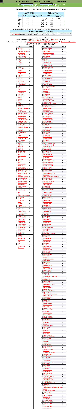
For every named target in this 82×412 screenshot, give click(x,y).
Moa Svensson (47, 300)
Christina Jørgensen (48, 114)
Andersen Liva (47, 73)
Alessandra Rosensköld (49, 49)
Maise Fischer (46, 260)
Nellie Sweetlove (47, 319)
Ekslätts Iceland (22, 84)
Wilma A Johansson (48, 401)
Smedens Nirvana (22, 216)
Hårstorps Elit (21, 130)
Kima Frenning (47, 224)
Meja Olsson (46, 286)
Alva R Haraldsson (48, 64)
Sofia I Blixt (46, 368)
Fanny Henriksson (47, 146)
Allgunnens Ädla (22, 56)
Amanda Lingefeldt (48, 67)
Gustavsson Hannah (48, 164)
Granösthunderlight (22, 122)
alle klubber (55, 39)
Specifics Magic (21, 217)
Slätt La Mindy (21, 214)
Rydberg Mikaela (47, 347)
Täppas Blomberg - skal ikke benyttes (52, 387)
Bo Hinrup (45, 91)
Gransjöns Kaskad (22, 113)
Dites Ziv (20, 78)
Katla (19, 133)
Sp (50, 40)
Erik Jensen (46, 140)
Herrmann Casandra (48, 171)
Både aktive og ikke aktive (51, 42)
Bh (30, 40)
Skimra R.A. (21, 208)
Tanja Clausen (46, 374)
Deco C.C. (20, 75)
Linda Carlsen (46, 235)
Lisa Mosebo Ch (22, 151)
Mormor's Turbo (21, 164)
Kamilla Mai (46, 219)
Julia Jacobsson (47, 208)
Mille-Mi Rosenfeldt (48, 295)
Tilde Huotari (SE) (47, 378)
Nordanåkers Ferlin (22, 191)
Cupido (19, 73)
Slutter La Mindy (22, 211)
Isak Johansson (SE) (48, 181)
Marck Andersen (47, 271)
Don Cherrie (21, 81)
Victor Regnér (46, 397)
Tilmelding (32, 6)
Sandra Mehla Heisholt (49, 352)
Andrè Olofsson (47, 75)
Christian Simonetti (48, 113)
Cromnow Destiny (47, 118)
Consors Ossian (22, 72)
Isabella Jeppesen (47, 178)
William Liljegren (47, 398)
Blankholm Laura (47, 87)
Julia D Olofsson (47, 206)
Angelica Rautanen (48, 78)
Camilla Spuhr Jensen (48, 100)
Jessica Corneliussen (48, 189)
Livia (19, 154)
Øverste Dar (21, 248)
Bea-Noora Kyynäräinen (49, 86)
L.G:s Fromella (21, 140)
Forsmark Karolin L (48, 156)
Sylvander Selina (47, 373)
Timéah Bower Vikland (48, 379)
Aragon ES (20, 64)
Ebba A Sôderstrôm (48, 122)
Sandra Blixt (46, 351)
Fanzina (20, 99)
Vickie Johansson (47, 395)
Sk (47, 40)
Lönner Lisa (46, 257)
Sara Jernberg (46, 355)
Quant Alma (46, 343)
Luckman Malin (47, 251)
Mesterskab (51, 6)
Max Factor (20, 159)
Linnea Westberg (47, 238)
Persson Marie (47, 340)
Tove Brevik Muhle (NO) (49, 382)
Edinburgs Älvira (22, 83)
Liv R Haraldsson (47, 246)
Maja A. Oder (46, 263)
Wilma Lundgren (47, 408)
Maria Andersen (47, 273)
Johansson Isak (47, 191)
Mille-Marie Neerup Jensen (50, 294)
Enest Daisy (21, 92)
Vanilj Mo (20, 236)
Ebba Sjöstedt (46, 126)
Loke (19, 157)
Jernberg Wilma (47, 187)
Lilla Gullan (20, 146)
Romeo (19, 202)
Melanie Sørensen (47, 287)
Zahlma (19, 244)
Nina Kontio (46, 322)
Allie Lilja (45, 59)
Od (40, 40)
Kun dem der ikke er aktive (68, 42)
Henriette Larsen (47, 170)
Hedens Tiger (21, 126)
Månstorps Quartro (22, 178)
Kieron (19, 135)
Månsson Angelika (47, 308)
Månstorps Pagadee (23, 176)
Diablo (19, 76)
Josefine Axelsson (47, 202)
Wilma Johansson (47, 406)
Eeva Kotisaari (47, 129)
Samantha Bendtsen (48, 349)
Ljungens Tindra (22, 156)
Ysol (19, 243)
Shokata (20, 205)
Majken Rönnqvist (47, 265)
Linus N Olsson (47, 240)
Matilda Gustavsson (48, 282)
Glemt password (60, 4)
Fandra (19, 97)
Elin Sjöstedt (46, 130)
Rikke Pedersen (47, 344)
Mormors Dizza (21, 167)
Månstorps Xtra (21, 184)
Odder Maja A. (47, 327)
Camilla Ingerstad (47, 99)
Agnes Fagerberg (47, 48)
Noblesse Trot (21, 189)
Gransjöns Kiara (22, 114)
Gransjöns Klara (22, 116)
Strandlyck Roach (22, 227)
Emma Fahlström (47, 137)
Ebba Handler (46, 124)
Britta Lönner (46, 95)
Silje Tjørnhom (47, 363)
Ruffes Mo (20, 203)
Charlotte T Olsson (48, 111)
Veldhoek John (21, 238)
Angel (19, 61)
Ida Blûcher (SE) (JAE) (49, 173)
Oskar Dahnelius (47, 335)
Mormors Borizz (22, 165)
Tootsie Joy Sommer (48, 381)
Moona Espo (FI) (47, 303)
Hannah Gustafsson (48, 167)
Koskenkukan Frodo (23, 137)
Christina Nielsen (47, 116)
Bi (33, 40)
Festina (19, 100)
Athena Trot (21, 67)
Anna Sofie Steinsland (48, 80)
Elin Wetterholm (47, 132)
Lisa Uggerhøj (46, 244)
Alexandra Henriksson (48, 54)
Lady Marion (21, 141)
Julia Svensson (47, 210)
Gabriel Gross (21, 106)
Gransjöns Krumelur (23, 119)
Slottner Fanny (47, 366)
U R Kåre (20, 235)
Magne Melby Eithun (48, 259)
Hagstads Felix (21, 124)
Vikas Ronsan (21, 240)
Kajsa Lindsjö (46, 216)
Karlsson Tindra (47, 221)
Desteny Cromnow (48, 119)
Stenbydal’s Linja (22, 222)
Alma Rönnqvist (47, 62)
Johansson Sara (47, 195)
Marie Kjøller (46, 275)
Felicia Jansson (47, 151)
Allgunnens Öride (22, 57)
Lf (45, 40)
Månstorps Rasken (22, 181)
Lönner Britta (46, 255)
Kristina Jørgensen (48, 227)
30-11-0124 (20, 48)
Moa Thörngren (47, 301)
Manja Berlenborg (47, 270)
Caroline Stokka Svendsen (49, 103)
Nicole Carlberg (47, 320)
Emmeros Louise (22, 91)
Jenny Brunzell (47, 184)
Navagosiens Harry (22, 186)
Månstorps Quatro (22, 179)
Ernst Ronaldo (21, 95)
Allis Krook (46, 61)
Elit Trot (20, 87)
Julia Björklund (47, 203)
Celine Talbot (46, 110)
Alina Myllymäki (47, 57)
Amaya (19, 59)
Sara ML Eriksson (47, 359)
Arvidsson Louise (47, 84)
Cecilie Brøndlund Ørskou (49, 106)
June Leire (46, 214)
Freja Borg (46, 157)
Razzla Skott (21, 197)
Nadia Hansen (46, 311)
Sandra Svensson (47, 354)
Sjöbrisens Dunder (22, 206)
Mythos (19, 175)
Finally (19, 102)
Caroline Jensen (47, 102)
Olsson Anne (46, 328)
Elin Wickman (46, 133)
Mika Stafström (47, 292)
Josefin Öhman (47, 200)
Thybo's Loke (21, 232)
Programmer (38, 6)
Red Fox (20, 198)
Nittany (45, 324)
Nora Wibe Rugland (48, 325)
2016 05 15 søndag (15, 34)
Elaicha (19, 86)
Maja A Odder (46, 262)
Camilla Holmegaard (48, 97)
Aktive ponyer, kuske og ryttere (35, 42)
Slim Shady (20, 210)
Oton (19, 192)
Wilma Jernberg (47, 405)
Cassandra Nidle (47, 105)
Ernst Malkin (21, 94)
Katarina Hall (46, 222)
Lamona (20, 143)
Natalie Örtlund (47, 314)
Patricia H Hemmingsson (49, 336)
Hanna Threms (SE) (48, 165)
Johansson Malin (47, 192)
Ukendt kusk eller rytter (49, 390)
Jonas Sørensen (47, 197)
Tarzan (19, 230)
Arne (19, 65)
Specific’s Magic (22, 219)
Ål (28, 40)
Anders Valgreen (47, 70)
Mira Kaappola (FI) (48, 297)
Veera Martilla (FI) (47, 392)
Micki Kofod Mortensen (49, 290)
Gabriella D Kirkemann (49, 160)
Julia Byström (46, 205)
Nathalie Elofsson (47, 316)
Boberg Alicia (46, 92)
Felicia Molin (46, 152)
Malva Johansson (47, 268)
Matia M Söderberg (48, 281)
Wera (19, 241)
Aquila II (20, 62)
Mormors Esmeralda (23, 168)
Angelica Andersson (48, 76)
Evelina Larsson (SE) (48, 145)
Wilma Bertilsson (47, 403)
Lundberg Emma (47, 254)
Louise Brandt (46, 248)
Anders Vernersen (47, 72)
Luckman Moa (46, 252)
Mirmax (19, 160)
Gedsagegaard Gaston (23, 108)
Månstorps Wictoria (22, 183)
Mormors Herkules (22, 171)
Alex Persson (46, 51)
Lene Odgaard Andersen (49, 233)
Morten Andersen (47, 305)
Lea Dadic (45, 230)
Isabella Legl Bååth (48, 179)
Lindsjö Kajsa (46, 236)
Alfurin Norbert (21, 49)
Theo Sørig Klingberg (48, 376)
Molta (19, 162)
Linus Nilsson (46, 241)
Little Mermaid (21, 152)
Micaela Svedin (47, 289)
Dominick (20, 80)
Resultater (45, 6)
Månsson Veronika (48, 309)
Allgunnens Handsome (23, 51)
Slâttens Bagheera (22, 213)
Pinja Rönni (46, 341)
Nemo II (20, 187)
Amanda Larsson (47, 65)
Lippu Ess (20, 149)
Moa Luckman (46, 298)
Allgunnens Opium (22, 54)
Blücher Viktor (46, 89)
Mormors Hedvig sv (22, 170)
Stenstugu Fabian (22, 225)
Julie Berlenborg (47, 211)
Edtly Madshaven (47, 127)
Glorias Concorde (22, 111)
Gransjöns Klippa (22, 118)
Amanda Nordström (48, 68)
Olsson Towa (46, 332)
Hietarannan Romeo (23, 127)
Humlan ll (20, 129)
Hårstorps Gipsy (22, 132)
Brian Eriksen (46, 94)
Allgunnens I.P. (21, 53)
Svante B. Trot (21, 229)
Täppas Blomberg (47, 385)
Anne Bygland (46, 81)
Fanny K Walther (47, 148)
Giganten (20, 110)
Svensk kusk (46, 371)
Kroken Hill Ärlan (22, 138)
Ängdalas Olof (21, 246)
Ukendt (45, 389)
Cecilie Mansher (47, 108)
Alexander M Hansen (48, 53)
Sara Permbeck (47, 360)
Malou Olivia (46, 267)
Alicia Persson (46, 56)
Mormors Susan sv (22, 173)
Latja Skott (20, 145)
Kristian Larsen (47, 225)
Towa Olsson (46, 384)
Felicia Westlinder (47, 154)
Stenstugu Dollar (22, 224)
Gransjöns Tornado (22, 121)
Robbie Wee (21, 200)
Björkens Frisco (21, 68)
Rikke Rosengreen (48, 346)
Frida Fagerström (47, 159)
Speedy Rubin (21, 221)
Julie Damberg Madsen (49, 213)
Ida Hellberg (46, 175)
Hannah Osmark (47, 168)
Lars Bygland (46, 229)
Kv (38, 40)
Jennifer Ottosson (47, 183)
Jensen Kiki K (46, 186)
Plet (19, 194)
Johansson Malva (47, 194)
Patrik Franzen (47, 338)
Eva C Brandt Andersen (49, 143)
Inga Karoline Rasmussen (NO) (51, 176)
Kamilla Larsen (47, 217)
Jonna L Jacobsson (48, 198)
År (43, 40)
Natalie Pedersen (47, 313)
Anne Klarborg (47, 83)
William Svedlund (47, 400)
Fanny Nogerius (47, 149)
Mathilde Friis (46, 279)
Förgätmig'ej (21, 105)
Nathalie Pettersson (48, 317)
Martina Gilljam (47, 278)
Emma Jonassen (47, 138)
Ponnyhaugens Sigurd (23, 195)
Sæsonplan (26, 6)
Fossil (19, 103)
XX (52, 40)
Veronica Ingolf (47, 393)
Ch (35, 40)
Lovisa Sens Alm (47, 249)
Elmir (19, 89)
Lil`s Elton (20, 148)
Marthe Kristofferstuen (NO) (50, 276)
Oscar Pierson (46, 333)
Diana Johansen (47, 121)
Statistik (57, 6)
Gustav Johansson (48, 162)
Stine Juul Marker (47, 370)
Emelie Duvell (46, 135)
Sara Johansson (47, 357)
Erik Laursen (46, 141)
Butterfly (20, 70)
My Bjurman (46, 306)
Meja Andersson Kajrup (49, 284)
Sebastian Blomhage (48, 362)
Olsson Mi (45, 330)
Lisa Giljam (46, 243)
